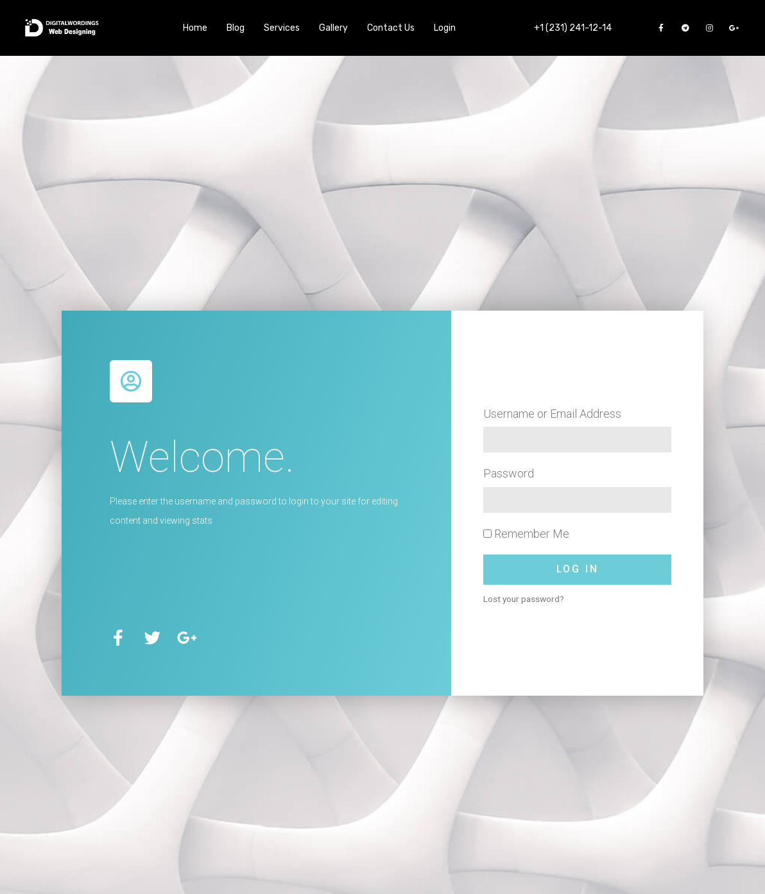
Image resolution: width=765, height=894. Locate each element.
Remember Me (526, 533)
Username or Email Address (552, 413)
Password (508, 473)
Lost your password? (523, 599)
